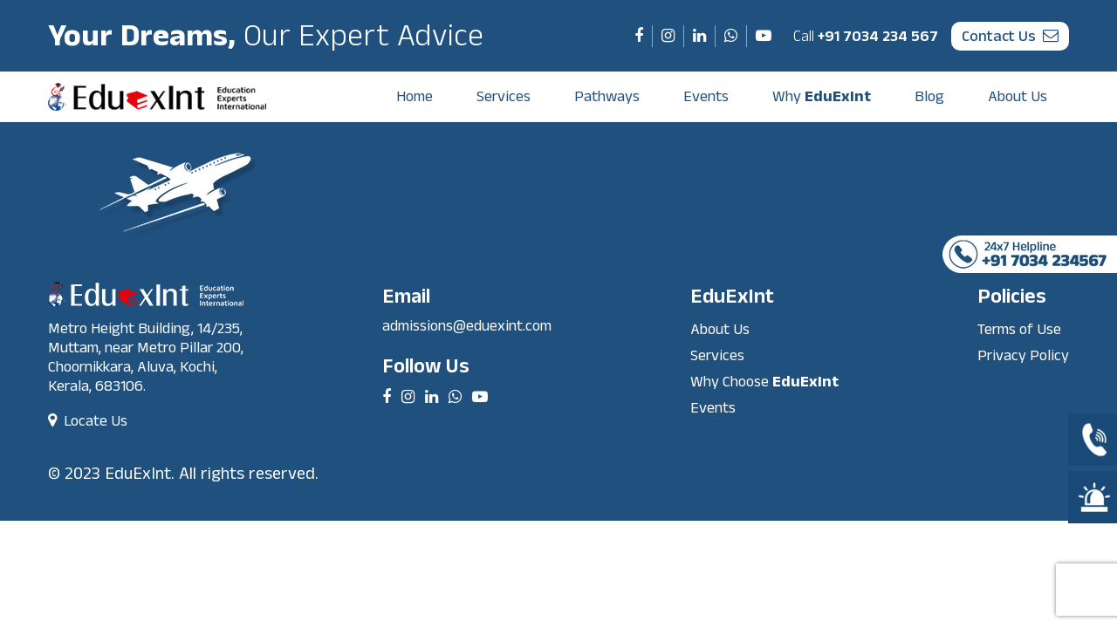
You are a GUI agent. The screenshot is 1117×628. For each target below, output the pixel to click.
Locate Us (87, 421)
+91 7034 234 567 (865, 36)
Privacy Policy (1023, 355)
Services (503, 96)
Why (821, 96)
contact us (1010, 36)
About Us (1017, 96)
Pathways (607, 96)
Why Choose (764, 381)
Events (706, 96)
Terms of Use (1019, 329)
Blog (929, 96)
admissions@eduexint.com (467, 326)
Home (414, 96)
